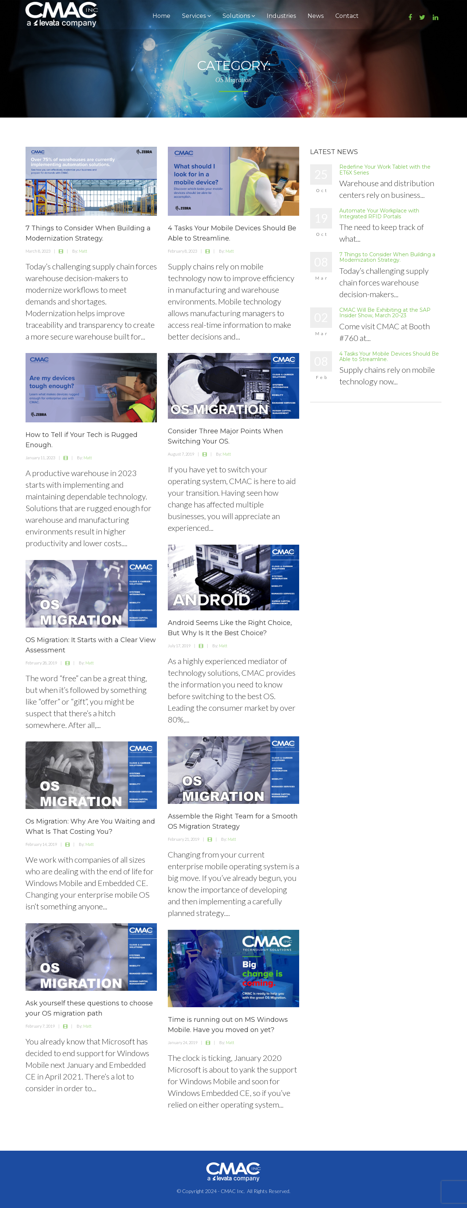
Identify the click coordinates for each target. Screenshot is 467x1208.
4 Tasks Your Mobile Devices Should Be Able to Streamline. (389, 356)
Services (196, 15)
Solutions (239, 15)
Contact (347, 15)
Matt (83, 251)
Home (161, 15)
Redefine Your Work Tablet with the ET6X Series (385, 170)
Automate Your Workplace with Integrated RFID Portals (379, 213)
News (316, 15)
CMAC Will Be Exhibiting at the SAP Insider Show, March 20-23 (385, 313)
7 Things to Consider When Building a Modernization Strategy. (387, 257)
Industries (281, 15)
